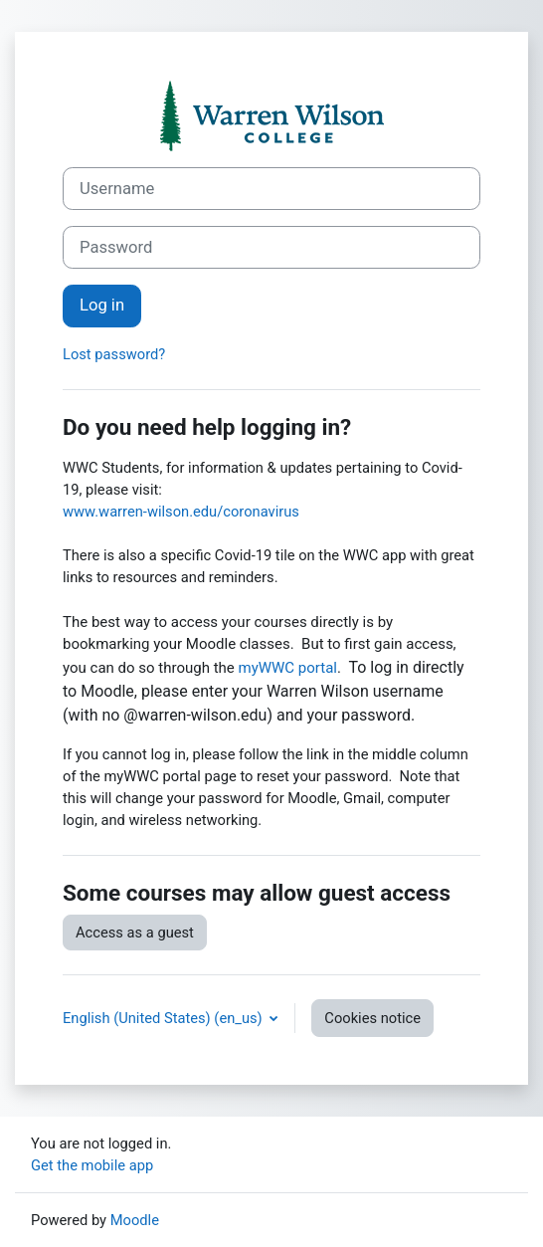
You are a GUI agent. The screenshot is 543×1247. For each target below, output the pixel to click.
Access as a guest (135, 932)
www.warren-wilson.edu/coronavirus (181, 511)
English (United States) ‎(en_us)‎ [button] (164, 1018)
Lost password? (114, 354)
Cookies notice (372, 1018)
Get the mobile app (92, 1165)
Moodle (134, 1220)
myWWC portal (287, 668)
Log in (102, 305)
